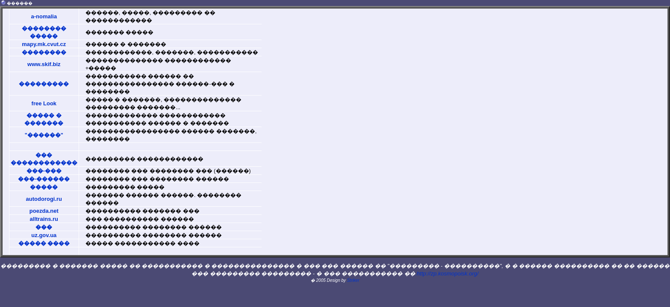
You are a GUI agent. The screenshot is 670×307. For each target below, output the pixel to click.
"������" (44, 135)
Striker (353, 280)
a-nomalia (44, 16)
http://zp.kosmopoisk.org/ (448, 273)
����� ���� (44, 243)
